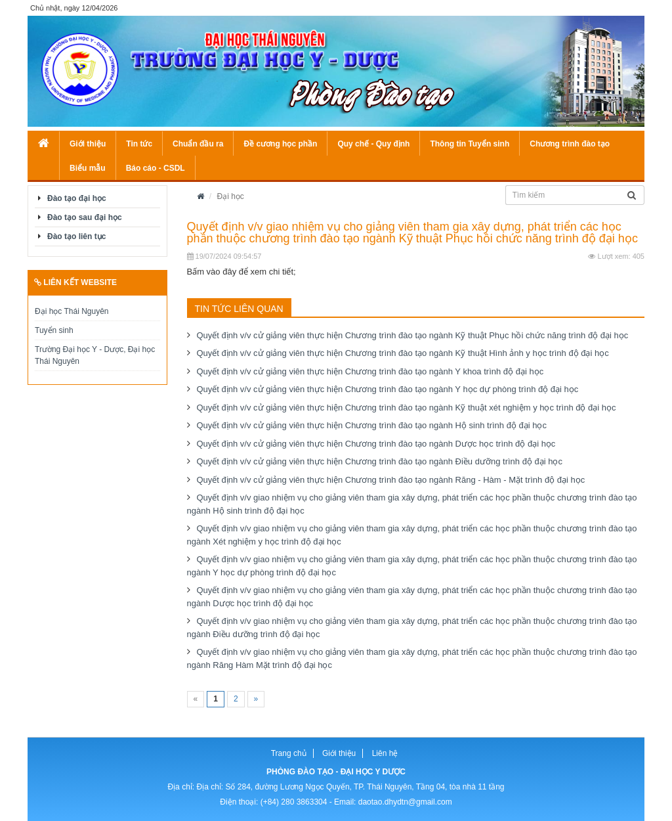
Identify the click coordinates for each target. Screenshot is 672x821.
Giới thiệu (88, 143)
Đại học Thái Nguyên (72, 311)
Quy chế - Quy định (373, 143)
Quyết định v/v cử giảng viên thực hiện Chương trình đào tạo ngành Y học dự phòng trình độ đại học (388, 389)
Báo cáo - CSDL (155, 168)
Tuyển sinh (54, 330)
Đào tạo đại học (76, 198)
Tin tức (139, 143)
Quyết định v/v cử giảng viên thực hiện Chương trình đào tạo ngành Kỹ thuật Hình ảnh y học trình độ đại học (403, 353)
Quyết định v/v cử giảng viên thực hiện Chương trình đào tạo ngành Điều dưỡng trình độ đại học (379, 461)
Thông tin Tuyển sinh (469, 143)
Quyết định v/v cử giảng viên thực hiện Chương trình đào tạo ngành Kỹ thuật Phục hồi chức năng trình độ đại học (413, 335)
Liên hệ (385, 753)
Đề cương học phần (280, 143)
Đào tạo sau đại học (84, 217)
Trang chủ (288, 753)
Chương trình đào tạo (570, 143)
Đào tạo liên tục (76, 236)
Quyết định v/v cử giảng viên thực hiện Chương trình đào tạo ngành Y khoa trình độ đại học (370, 371)
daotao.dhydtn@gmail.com (405, 802)
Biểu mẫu (88, 168)
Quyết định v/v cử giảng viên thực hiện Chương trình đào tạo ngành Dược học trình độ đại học (376, 444)
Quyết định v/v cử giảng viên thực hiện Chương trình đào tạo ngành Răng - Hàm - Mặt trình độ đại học (391, 480)
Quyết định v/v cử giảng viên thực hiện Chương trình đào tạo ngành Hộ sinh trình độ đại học (372, 425)
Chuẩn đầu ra (198, 143)
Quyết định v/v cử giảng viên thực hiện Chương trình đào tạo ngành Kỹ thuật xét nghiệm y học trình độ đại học (406, 407)
